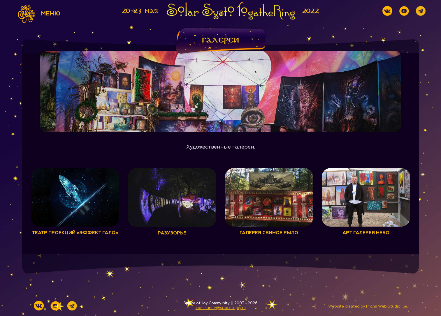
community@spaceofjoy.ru (221, 308)
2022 (310, 11)
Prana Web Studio (383, 306)
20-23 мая (140, 11)
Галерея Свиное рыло (269, 233)
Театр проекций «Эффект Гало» (75, 233)
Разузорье (172, 233)
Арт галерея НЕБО (365, 233)
